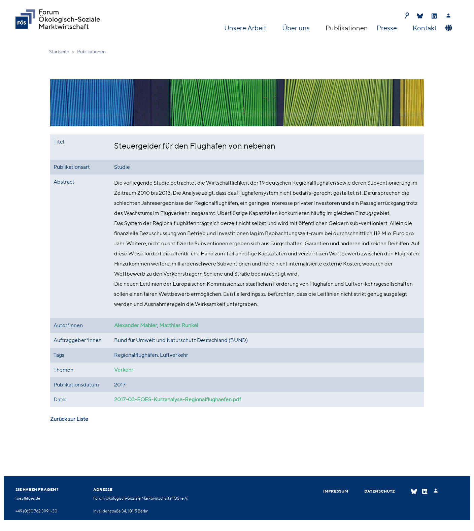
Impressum (335, 491)
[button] (448, 28)
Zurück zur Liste (69, 419)
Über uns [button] (296, 28)
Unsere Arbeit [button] (246, 28)
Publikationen (347, 28)
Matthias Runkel (178, 325)
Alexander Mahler (135, 325)
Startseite (59, 51)
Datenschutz (379, 491)
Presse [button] (387, 28)
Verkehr (123, 370)
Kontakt (425, 28)
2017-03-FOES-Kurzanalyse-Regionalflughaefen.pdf (177, 399)
